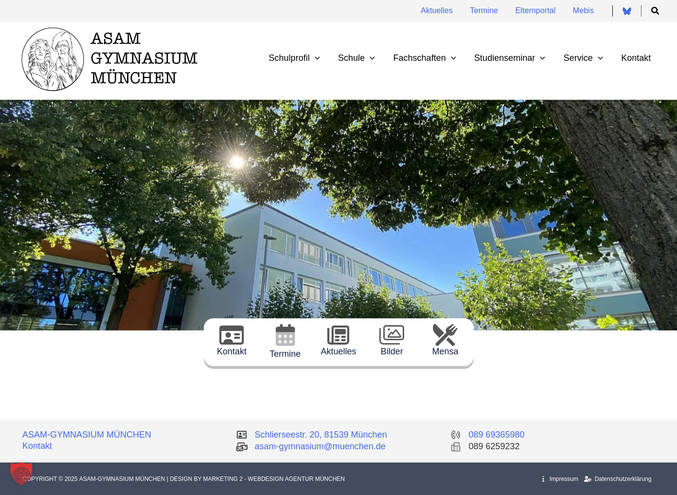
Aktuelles (338, 351)
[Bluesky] (627, 11)
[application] (319, 58)
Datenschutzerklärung (617, 479)
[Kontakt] (232, 335)
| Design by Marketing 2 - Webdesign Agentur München (256, 479)
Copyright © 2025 (50, 479)
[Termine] (285, 335)
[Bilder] (392, 335)
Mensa (445, 351)
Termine (285, 354)
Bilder (392, 351)
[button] (655, 11)
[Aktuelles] (338, 335)
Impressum (560, 479)
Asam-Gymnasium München (123, 479)
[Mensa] (445, 335)
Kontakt (232, 351)
